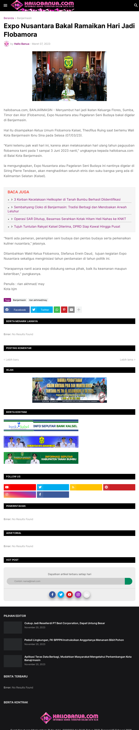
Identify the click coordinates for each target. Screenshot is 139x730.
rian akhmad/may (38, 300)
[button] (5, 5)
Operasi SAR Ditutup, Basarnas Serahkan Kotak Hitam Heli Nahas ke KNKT (70, 219)
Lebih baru (12, 359)
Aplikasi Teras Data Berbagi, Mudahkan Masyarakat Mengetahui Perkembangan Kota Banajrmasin (78, 658)
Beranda (9, 18)
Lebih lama (126, 359)
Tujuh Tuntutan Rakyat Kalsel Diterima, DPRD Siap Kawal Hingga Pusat (67, 226)
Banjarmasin (24, 18)
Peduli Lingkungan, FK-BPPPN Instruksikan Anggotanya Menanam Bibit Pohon (74, 639)
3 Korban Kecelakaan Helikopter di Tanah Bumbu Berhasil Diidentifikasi (67, 199)
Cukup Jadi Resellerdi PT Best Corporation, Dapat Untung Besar (64, 623)
